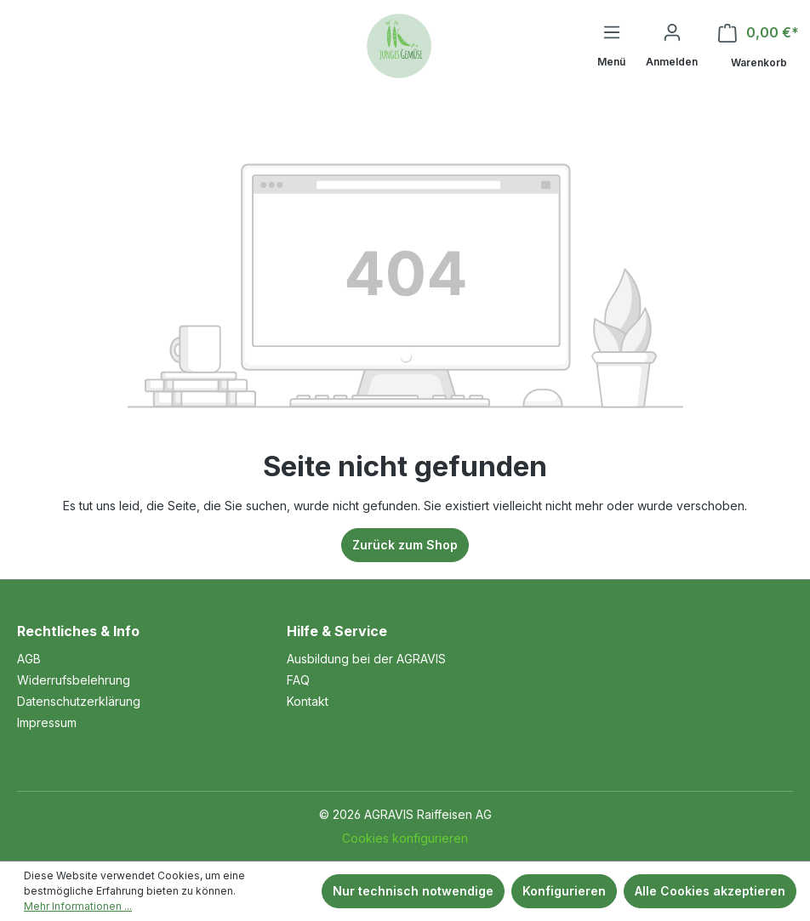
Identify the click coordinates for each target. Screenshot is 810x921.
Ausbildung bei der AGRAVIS (366, 658)
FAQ (298, 680)
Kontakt (307, 701)
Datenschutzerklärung (78, 701)
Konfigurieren (564, 891)
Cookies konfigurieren (405, 838)
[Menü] (611, 47)
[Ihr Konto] (671, 46)
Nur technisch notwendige (413, 891)
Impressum (47, 722)
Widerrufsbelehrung (73, 680)
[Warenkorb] (758, 47)
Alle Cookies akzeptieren (710, 891)
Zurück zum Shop (405, 544)
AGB (29, 658)
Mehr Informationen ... (78, 906)
